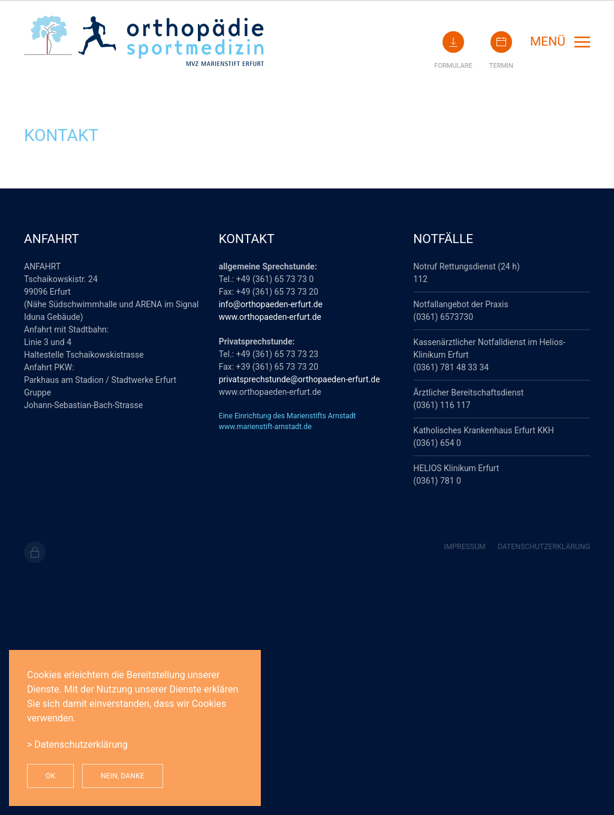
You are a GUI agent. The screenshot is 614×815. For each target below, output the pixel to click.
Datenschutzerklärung (544, 547)
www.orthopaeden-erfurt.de (270, 317)
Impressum (464, 547)
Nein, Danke (123, 776)
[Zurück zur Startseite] (144, 42)
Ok (50, 776)
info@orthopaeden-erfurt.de (271, 304)
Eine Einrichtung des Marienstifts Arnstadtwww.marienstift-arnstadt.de (287, 421)
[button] (560, 42)
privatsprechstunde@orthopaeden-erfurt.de (299, 379)
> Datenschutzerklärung (77, 744)
